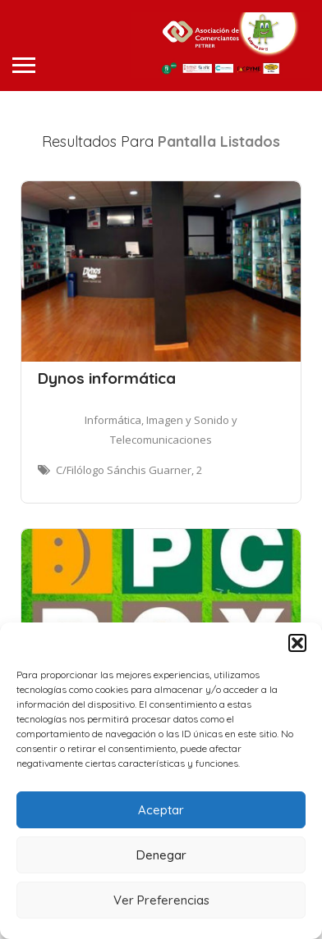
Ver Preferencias (161, 900)
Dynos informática (107, 378)
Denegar (161, 855)
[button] (297, 643)
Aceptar (161, 810)
